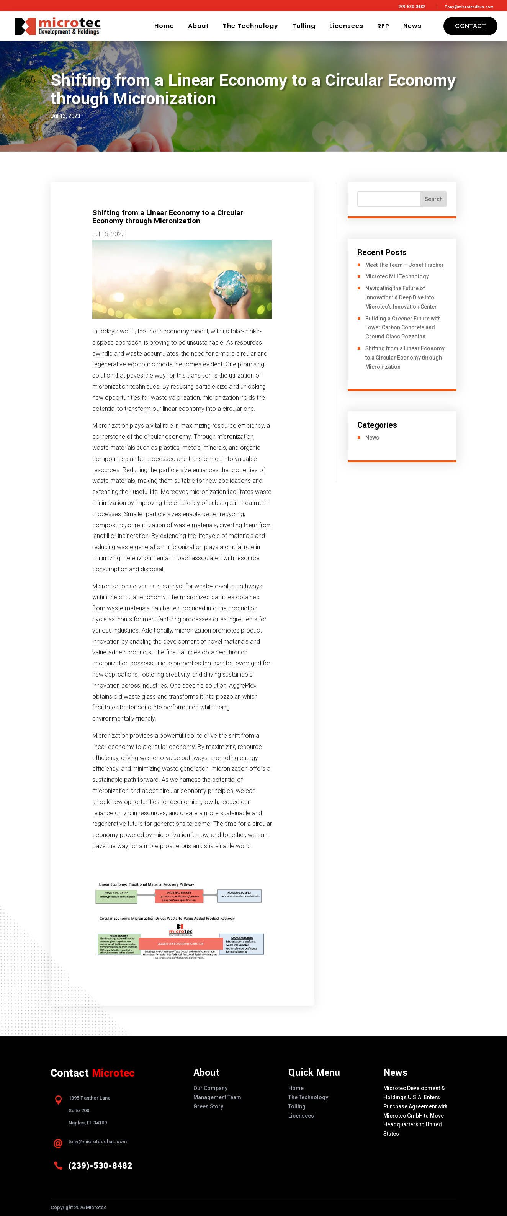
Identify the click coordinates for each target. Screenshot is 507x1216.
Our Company (210, 1088)
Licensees (346, 26)
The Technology (250, 26)
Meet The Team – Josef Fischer (404, 265)
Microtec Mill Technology (397, 276)
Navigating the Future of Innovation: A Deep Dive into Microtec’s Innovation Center (401, 297)
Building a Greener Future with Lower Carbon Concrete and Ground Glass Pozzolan (403, 327)
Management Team (217, 1097)
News (412, 26)
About (198, 26)
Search (434, 199)
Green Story (208, 1106)
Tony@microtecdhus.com (469, 7)
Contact (470, 25)
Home (164, 26)
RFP (383, 26)
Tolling (304, 26)
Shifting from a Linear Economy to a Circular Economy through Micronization (405, 357)
